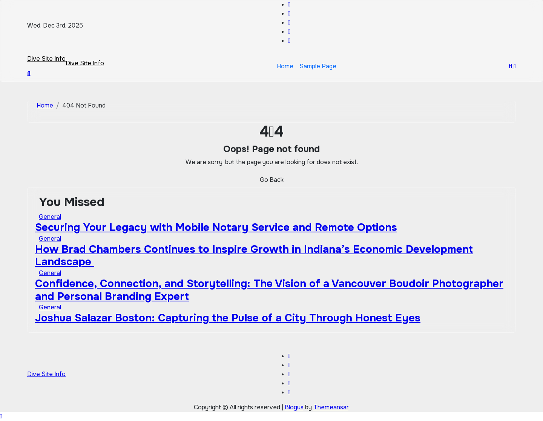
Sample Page (317, 66)
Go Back (272, 180)
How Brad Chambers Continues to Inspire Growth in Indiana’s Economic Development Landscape (254, 256)
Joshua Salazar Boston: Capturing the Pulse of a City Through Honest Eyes (227, 318)
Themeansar (330, 407)
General (50, 217)
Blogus (294, 407)
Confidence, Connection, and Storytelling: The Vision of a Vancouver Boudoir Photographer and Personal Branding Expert (269, 290)
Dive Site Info (46, 59)
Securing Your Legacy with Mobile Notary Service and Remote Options (216, 227)
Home (285, 66)
